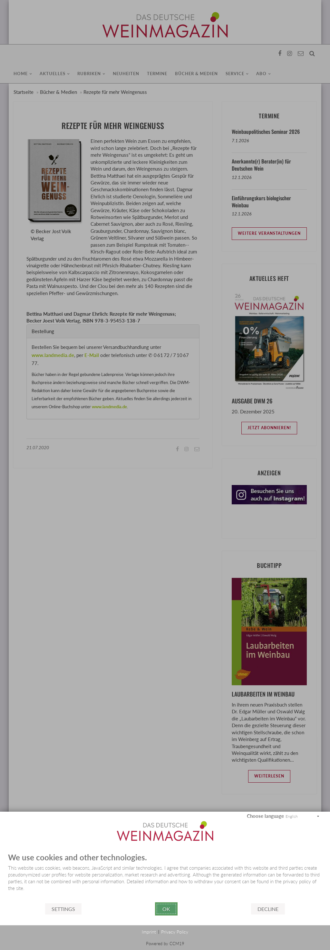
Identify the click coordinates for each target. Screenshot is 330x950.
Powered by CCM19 (165, 943)
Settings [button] (63, 909)
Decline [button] (267, 909)
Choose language (265, 816)
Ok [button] (166, 909)
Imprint (149, 932)
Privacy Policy (174, 932)
